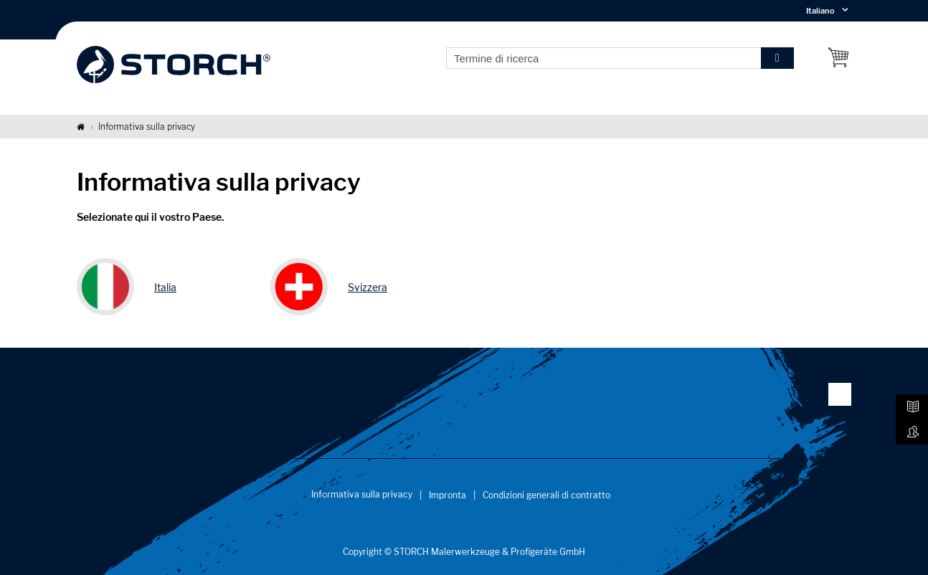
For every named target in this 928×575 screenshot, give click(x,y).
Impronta (447, 495)
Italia (165, 287)
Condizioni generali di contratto (546, 495)
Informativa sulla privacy (361, 494)
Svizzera (367, 287)
